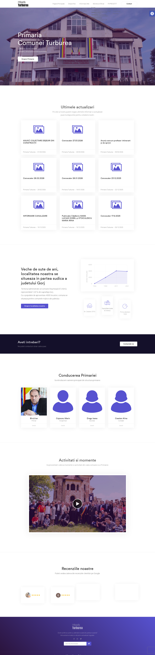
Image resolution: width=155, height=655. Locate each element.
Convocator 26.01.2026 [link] (72, 178)
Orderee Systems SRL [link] (81, 651)
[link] (152, 13)
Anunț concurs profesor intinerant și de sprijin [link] (115, 141)
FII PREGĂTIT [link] (112, 4)
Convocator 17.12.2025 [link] (110, 216)
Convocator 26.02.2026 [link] (33, 178)
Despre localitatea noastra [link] (34, 306)
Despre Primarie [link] (28, 59)
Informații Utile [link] (84, 4)
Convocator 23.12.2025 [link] (111, 178)
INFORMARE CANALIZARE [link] (35, 216)
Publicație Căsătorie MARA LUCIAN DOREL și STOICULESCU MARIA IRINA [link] (77, 218)
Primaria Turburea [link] (29, 152)
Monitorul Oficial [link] (98, 4)
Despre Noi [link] (72, 4)
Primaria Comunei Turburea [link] (75, 649)
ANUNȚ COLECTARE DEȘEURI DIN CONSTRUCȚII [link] (38, 141)
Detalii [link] (34, 425)
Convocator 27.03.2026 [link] (72, 140)
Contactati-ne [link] (128, 344)
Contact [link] (129, 4)
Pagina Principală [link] (58, 4)
